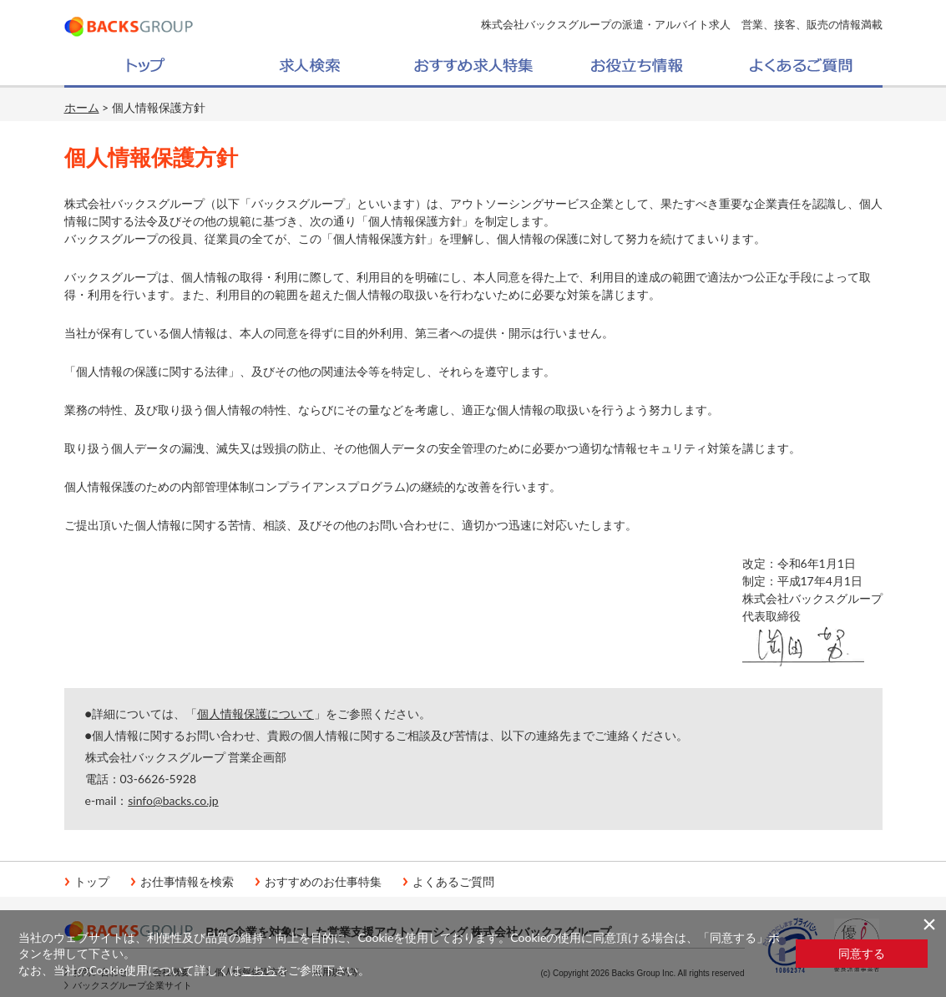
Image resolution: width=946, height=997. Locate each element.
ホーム (81, 107)
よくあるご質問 (453, 881)
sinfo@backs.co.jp (173, 800)
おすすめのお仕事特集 (323, 881)
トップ (91, 881)
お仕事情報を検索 (187, 881)
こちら (258, 970)
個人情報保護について (255, 713)
